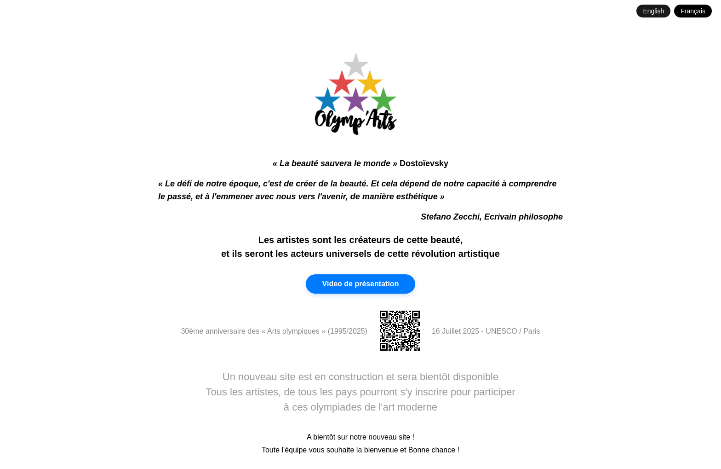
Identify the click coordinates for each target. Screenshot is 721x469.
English (653, 11)
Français (693, 11)
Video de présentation (360, 284)
